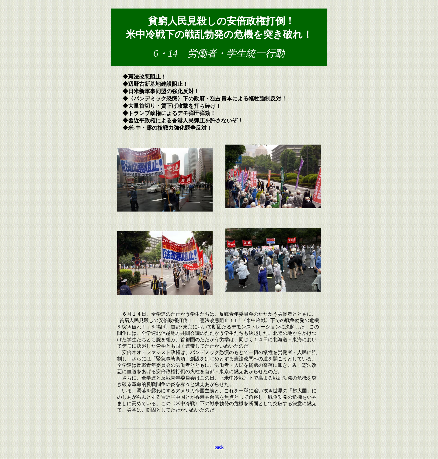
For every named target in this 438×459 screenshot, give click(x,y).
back (219, 447)
